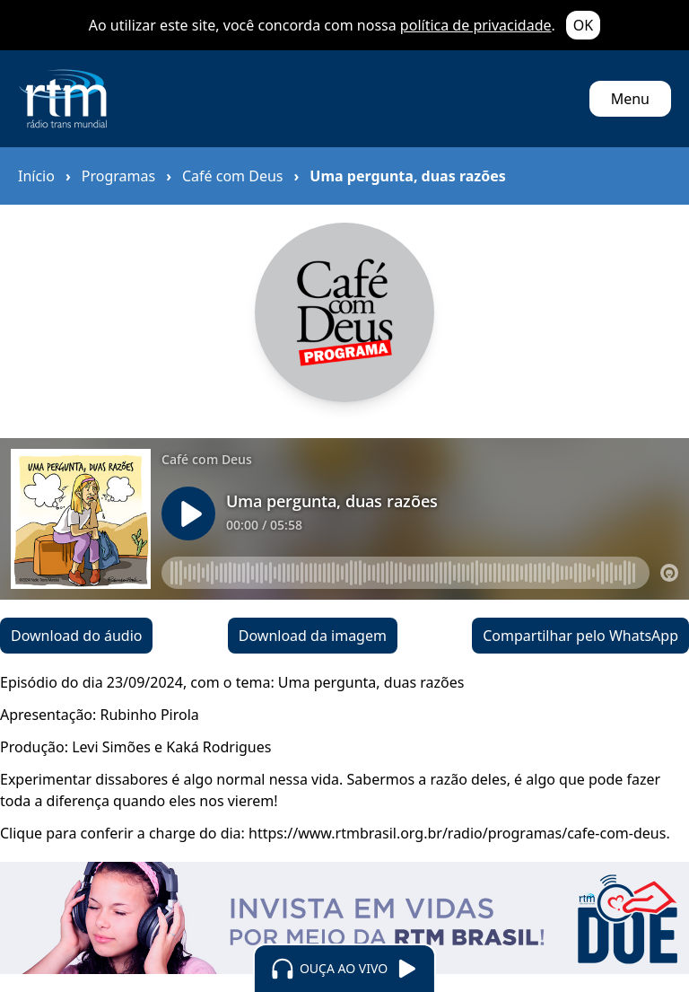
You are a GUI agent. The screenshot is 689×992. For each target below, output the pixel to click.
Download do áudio (76, 635)
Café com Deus (232, 176)
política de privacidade (476, 25)
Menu (630, 99)
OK (583, 25)
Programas (118, 176)
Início (36, 176)
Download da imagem (313, 635)
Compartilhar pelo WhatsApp (580, 635)
